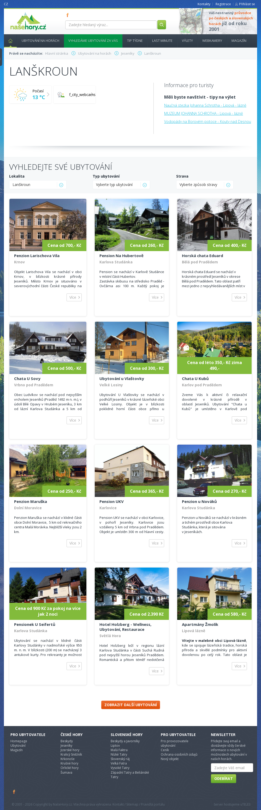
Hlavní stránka (8, 40)
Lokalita (17, 176)
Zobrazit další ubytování (130, 704)
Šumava (66, 772)
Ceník (165, 750)
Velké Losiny (111, 384)
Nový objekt (170, 759)
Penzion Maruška (30, 501)
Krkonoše (68, 759)
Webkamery (212, 40)
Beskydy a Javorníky (125, 741)
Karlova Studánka (116, 261)
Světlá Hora (110, 635)
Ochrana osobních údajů (179, 754)
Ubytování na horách (40, 40)
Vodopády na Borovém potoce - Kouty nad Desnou (207, 121)
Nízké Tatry (119, 754)
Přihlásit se (247, 4)
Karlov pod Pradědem (202, 384)
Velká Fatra (119, 763)
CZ (6, 4)
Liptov (115, 745)
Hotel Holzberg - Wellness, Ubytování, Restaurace (125, 627)
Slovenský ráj (120, 759)
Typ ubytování (106, 176)
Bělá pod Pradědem (200, 261)
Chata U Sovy (27, 378)
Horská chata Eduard (202, 255)
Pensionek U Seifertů (34, 624)
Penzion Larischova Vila (37, 255)
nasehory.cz (19, 12)
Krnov (19, 261)
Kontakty (204, 4)
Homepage (18, 741)
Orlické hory (70, 768)
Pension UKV (111, 501)
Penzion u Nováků (199, 501)
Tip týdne (135, 40)
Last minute (162, 40)
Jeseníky (66, 745)
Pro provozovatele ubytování (174, 743)
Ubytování (18, 745)
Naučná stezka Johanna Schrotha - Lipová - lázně (205, 105)
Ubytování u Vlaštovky (121, 378)
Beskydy (67, 741)
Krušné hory (69, 763)
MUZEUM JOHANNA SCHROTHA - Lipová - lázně (203, 113)
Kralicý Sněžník (71, 754)
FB (69, 15)
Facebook (14, 792)
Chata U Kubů (195, 378)
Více (72, 297)
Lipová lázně (193, 630)
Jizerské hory (70, 750)
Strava (182, 176)
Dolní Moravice (28, 507)
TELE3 (246, 804)
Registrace (223, 4)
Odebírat (223, 778)
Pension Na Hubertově (121, 255)
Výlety (187, 40)
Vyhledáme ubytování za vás (93, 40)
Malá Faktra (119, 750)
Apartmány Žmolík (200, 624)
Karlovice (108, 507)
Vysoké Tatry (120, 768)
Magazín (239, 40)
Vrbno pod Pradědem (33, 384)
